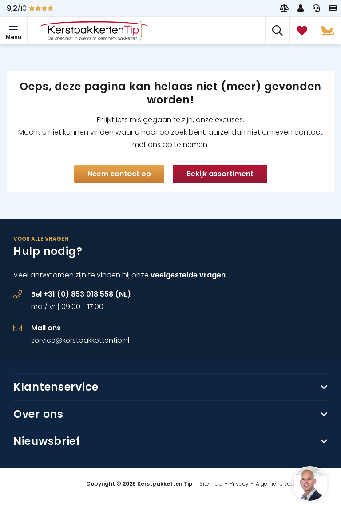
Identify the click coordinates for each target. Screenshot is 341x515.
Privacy (239, 483)
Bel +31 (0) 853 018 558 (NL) (81, 294)
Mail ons (46, 328)
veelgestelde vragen (188, 275)
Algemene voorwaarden (288, 483)
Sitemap (210, 483)
